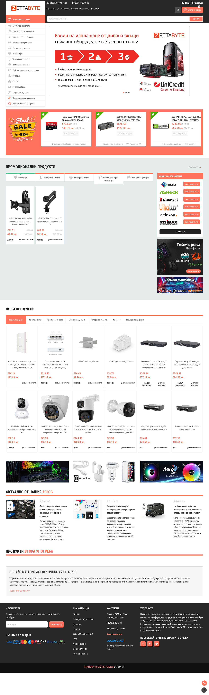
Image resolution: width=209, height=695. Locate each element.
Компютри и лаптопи (19, 25)
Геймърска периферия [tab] (138, 179)
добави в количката (26, 243)
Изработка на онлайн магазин (98, 666)
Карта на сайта (80, 653)
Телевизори (15, 53)
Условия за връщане (80, 9)
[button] (123, 92)
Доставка (65, 9)
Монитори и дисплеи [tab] (77, 320)
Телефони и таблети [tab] (50, 179)
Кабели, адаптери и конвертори (23, 70)
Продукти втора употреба (21, 103)
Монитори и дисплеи (19, 47)
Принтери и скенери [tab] (79, 179)
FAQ (75, 639)
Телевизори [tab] (20, 179)
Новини (76, 629)
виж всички (194, 167)
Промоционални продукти (21, 98)
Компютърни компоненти (21, 31)
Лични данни (79, 643)
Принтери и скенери (18, 64)
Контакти (95, 9)
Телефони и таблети (18, 59)
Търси (196, 19)
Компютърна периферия (20, 36)
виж (191, 184)
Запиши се (56, 624)
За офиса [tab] (116, 320)
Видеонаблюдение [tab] (16, 320)
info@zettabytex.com (57, 3)
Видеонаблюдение (18, 92)
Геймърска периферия (20, 42)
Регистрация (197, 3)
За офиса (14, 75)
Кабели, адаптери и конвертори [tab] (109, 180)
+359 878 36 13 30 (80, 3)
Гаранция (55, 9)
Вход (185, 3)
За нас (76, 614)
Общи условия (80, 648)
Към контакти (114, 634)
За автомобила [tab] (35, 320)
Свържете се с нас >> (20, 590)
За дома (13, 81)
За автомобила (16, 86)
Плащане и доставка (83, 619)
